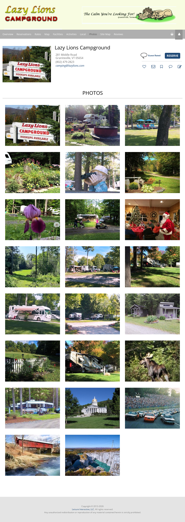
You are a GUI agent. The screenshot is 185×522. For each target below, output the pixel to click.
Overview (8, 34)
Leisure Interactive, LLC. (83, 509)
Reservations (24, 34)
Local (83, 34)
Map (47, 34)
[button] (179, 35)
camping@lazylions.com (70, 65)
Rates (38, 34)
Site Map (105, 34)
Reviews (118, 34)
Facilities (58, 34)
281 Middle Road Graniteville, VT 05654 (69, 56)
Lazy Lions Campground (82, 47)
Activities (71, 34)
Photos (93, 34)
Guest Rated (154, 55)
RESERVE (172, 56)
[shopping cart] (172, 35)
